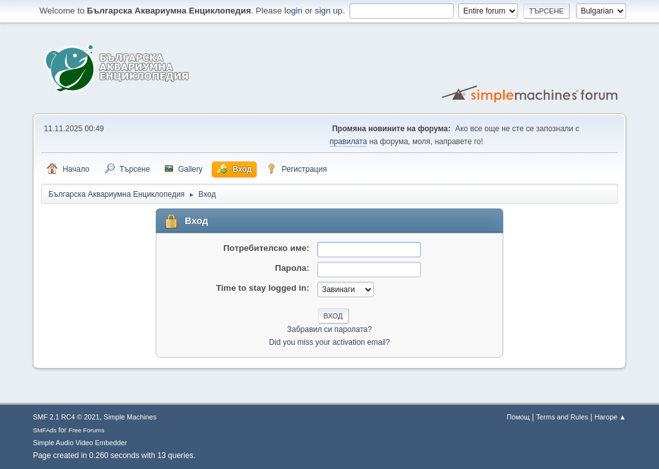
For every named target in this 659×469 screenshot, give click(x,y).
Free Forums (86, 430)
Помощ (518, 417)
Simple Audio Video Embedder (80, 442)
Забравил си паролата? (329, 329)
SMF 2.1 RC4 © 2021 (66, 417)
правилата (348, 141)
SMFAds (45, 430)
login (293, 10)
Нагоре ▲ (610, 417)
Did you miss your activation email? (329, 342)
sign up (328, 10)
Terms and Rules (562, 417)
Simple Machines (130, 417)
